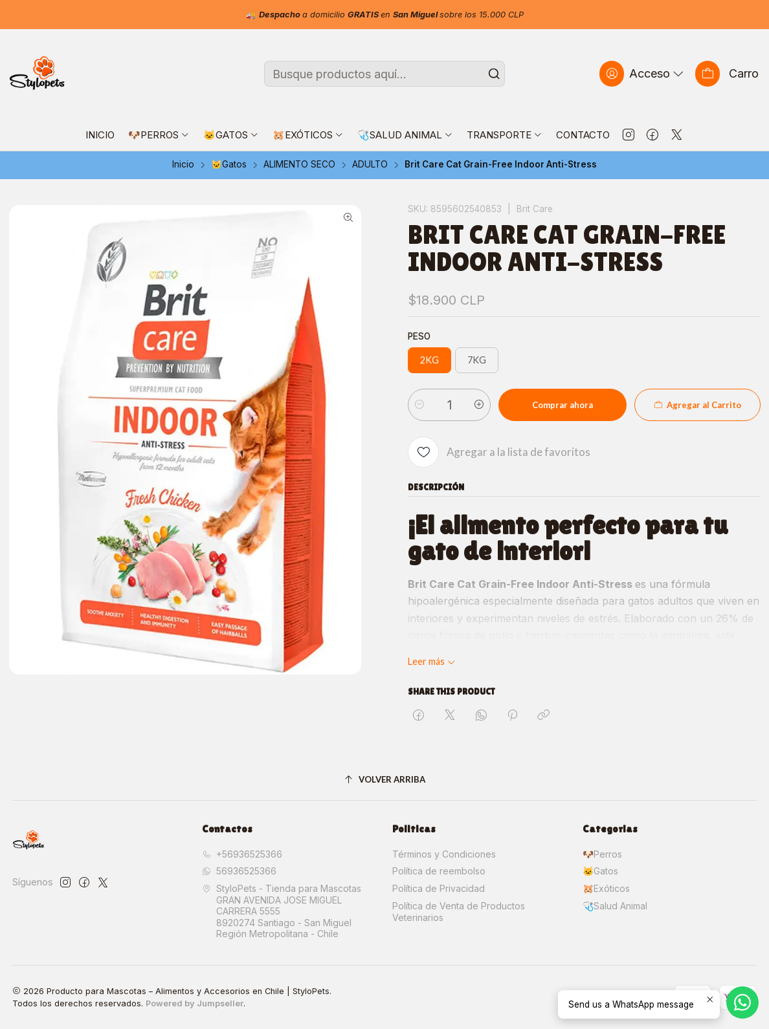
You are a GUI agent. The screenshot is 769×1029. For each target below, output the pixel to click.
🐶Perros (602, 854)
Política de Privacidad (438, 888)
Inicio (183, 164)
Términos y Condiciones (444, 854)
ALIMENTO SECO (299, 164)
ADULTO (370, 164)
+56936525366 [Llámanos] (242, 854)
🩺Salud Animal (615, 905)
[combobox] (384, 74)
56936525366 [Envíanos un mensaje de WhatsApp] (239, 870)
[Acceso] (643, 73)
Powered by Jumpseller (194, 1003)
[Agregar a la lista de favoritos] (499, 452)
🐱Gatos (229, 164)
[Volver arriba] (384, 779)
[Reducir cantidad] (419, 404)
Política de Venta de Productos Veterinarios (458, 911)
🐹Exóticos (606, 888)
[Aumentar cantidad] (479, 404)
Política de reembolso (438, 870)
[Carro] (727, 73)
